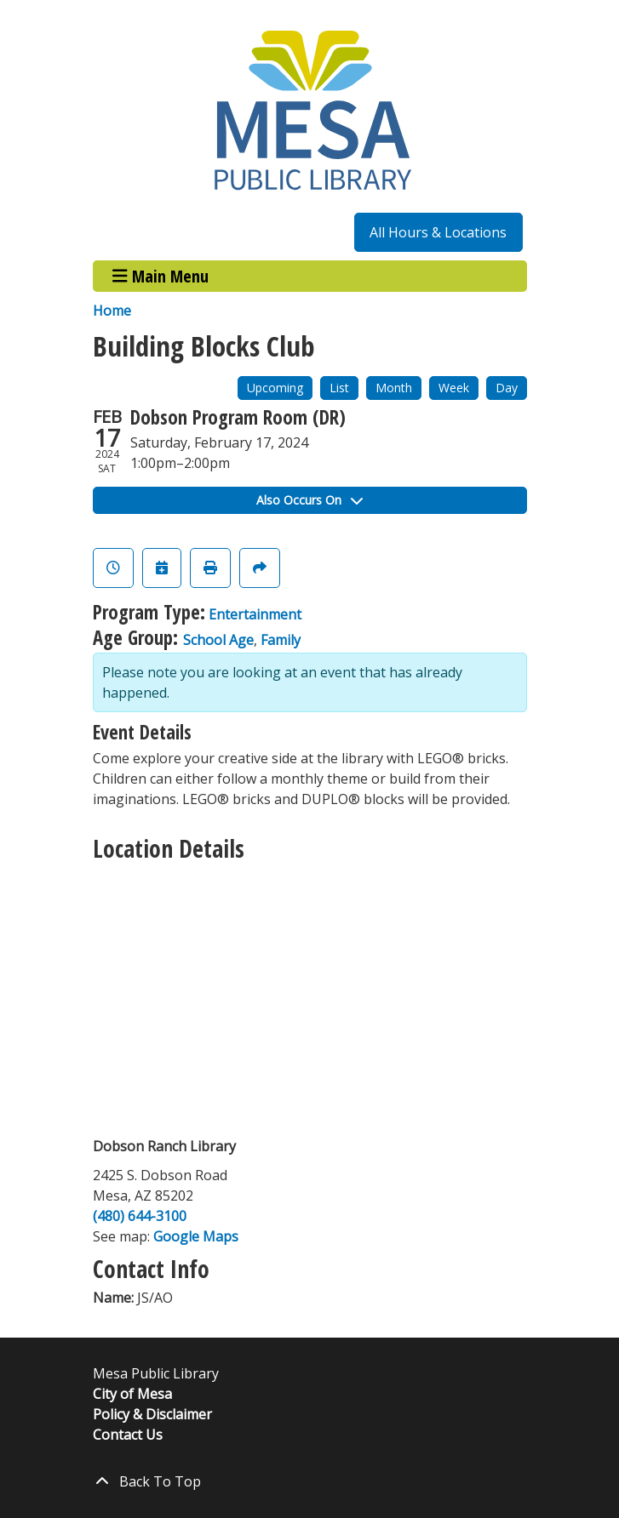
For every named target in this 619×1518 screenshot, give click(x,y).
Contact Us (128, 1434)
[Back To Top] (310, 1481)
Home (112, 310)
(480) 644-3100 (139, 1216)
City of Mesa (132, 1393)
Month (393, 388)
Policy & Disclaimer (152, 1414)
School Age (218, 640)
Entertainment (255, 614)
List (339, 388)
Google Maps (195, 1236)
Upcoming (275, 388)
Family (281, 640)
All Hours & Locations (438, 232)
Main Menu (160, 276)
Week (453, 388)
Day (507, 388)
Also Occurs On (309, 500)
